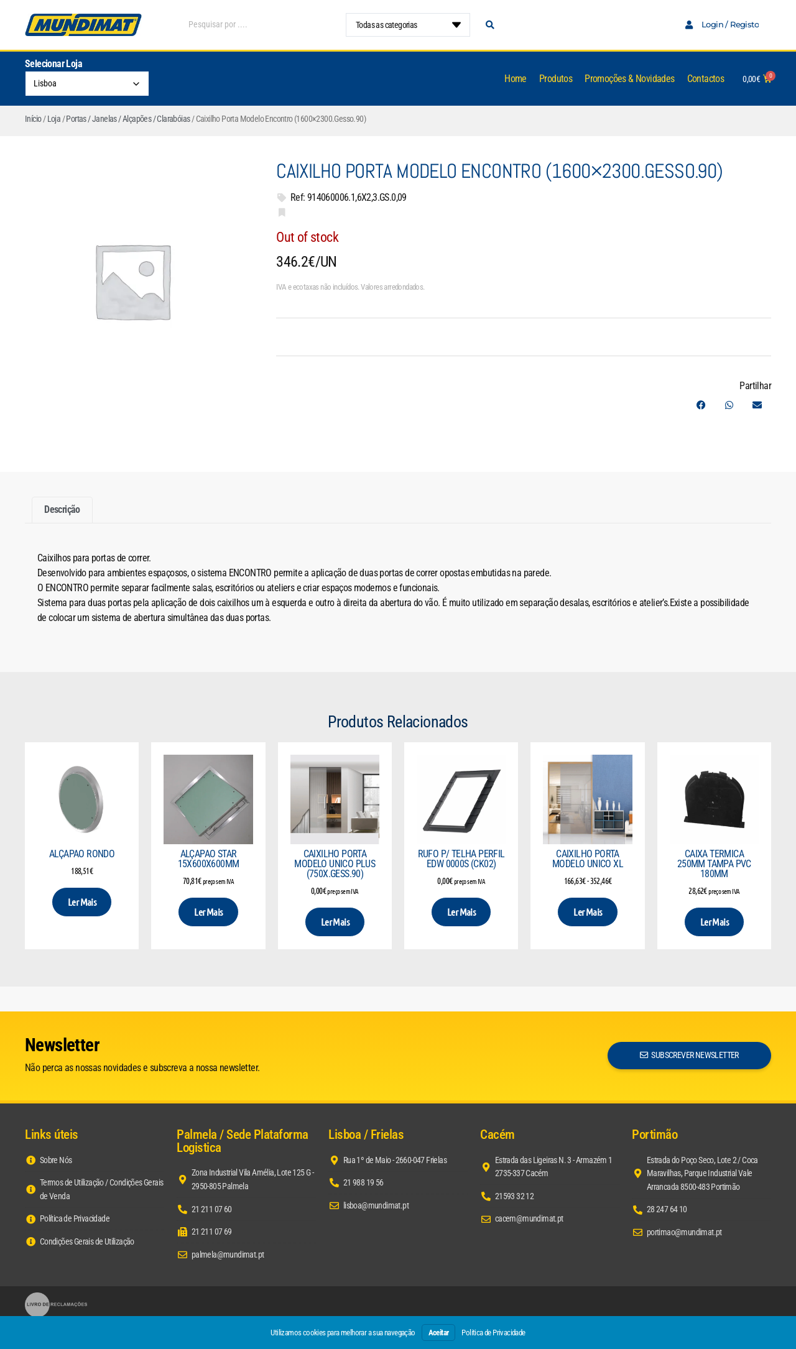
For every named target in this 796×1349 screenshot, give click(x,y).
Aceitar (438, 1332)
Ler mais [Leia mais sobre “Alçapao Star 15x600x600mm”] (208, 912)
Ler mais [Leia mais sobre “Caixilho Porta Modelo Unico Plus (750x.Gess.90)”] (335, 922)
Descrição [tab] (62, 509)
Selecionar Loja (53, 64)
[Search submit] (490, 25)
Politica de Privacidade (493, 1332)
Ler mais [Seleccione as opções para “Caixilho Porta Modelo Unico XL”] (587, 912)
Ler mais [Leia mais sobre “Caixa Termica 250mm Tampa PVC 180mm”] (714, 922)
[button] (701, 405)
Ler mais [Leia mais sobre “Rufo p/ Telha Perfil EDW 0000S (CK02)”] (461, 912)
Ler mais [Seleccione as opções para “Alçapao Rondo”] (82, 902)
